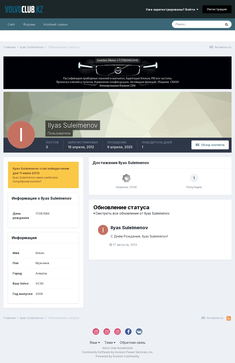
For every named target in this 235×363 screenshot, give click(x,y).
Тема (109, 342)
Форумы (29, 24)
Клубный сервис (56, 24)
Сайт (11, 24)
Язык (95, 342)
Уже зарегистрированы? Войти (172, 9)
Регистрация (217, 9)
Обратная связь (132, 342)
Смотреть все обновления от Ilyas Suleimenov (131, 213)
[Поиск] (196, 24)
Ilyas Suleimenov (129, 227)
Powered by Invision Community (117, 356)
